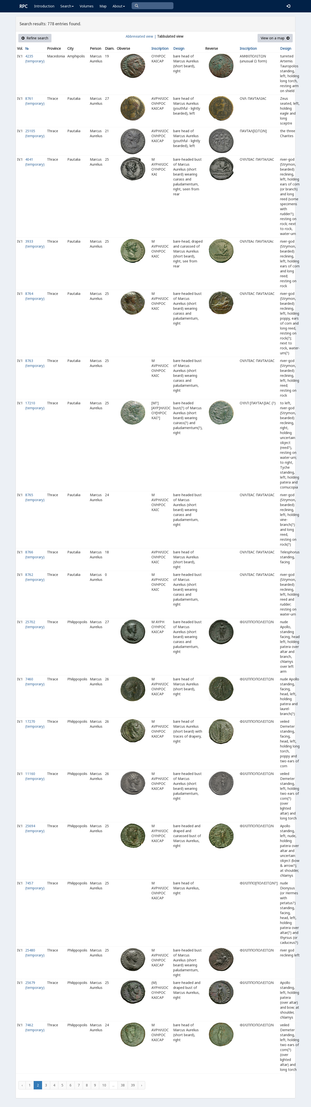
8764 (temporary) (35, 296)
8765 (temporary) (35, 497)
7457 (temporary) (35, 885)
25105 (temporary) (35, 133)
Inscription (159, 48)
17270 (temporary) (35, 724)
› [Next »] (141, 1085)
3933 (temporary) (35, 244)
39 (133, 1085)
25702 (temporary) (35, 624)
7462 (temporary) (35, 1027)
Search (67, 6)
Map (103, 6)
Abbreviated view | (141, 36)
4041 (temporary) (35, 162)
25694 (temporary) (35, 828)
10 (104, 1085)
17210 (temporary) (35, 405)
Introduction (44, 6)
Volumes (87, 6)
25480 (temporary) (35, 952)
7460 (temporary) (35, 681)
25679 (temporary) (35, 985)
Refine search (35, 38)
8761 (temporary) (35, 101)
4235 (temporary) (35, 58)
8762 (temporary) (35, 577)
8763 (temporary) (35, 363)
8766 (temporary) (35, 554)
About (119, 6)
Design (178, 48)
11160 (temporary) (35, 776)
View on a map (275, 38)
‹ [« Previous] (22, 1085)
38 (123, 1085)
